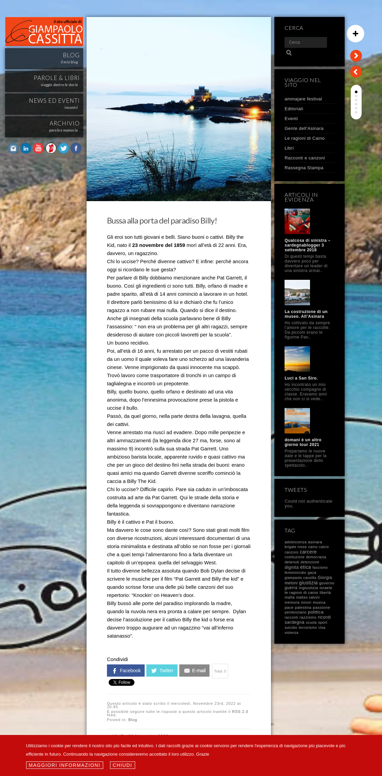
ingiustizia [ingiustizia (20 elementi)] (308, 587)
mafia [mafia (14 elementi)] (290, 597)
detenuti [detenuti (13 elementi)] (292, 562)
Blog (132, 720)
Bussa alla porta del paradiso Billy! (162, 220)
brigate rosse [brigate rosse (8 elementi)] (296, 547)
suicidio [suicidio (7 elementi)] (291, 627)
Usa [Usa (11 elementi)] (322, 627)
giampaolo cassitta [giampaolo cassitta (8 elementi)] (300, 578)
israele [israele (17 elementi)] (326, 588)
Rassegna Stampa (304, 167)
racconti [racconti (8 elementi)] (291, 617)
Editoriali (294, 108)
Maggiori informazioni (65, 765)
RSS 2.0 (240, 712)
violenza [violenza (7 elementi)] (291, 633)
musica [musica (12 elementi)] (319, 602)
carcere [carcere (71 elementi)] (308, 552)
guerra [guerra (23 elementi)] (291, 587)
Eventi (291, 118)
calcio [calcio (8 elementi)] (324, 547)
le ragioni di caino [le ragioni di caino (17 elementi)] (301, 592)
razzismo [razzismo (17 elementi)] (307, 617)
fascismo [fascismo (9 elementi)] (320, 567)
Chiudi (122, 765)
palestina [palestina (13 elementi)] (303, 607)
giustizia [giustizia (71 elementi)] (308, 582)
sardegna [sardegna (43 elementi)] (295, 622)
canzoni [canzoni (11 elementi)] (291, 552)
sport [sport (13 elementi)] (322, 622)
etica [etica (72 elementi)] (305, 567)
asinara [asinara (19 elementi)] (315, 542)
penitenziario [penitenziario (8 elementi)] (295, 612)
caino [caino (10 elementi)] (313, 547)
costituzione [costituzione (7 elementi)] (295, 557)
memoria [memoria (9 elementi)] (292, 602)
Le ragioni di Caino (305, 138)
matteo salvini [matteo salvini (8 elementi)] (308, 597)
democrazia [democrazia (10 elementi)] (316, 557)
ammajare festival (303, 98)
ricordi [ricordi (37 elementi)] (324, 617)
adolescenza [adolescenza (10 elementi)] (296, 542)
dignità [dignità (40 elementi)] (292, 567)
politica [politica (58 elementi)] (316, 612)
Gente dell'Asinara (304, 128)
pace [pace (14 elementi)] (289, 607)
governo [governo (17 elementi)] (326, 583)
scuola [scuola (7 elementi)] (311, 622)
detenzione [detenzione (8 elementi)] (310, 562)
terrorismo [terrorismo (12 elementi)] (308, 627)
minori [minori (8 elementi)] (306, 602)
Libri (289, 148)
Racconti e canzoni (305, 157)
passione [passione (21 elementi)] (321, 607)
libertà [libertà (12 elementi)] (325, 592)
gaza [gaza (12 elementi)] (312, 572)
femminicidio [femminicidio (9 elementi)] (295, 573)
